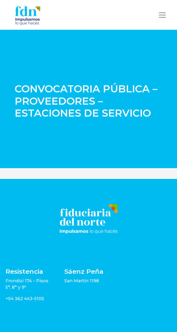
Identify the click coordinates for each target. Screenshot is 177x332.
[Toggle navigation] (162, 15)
